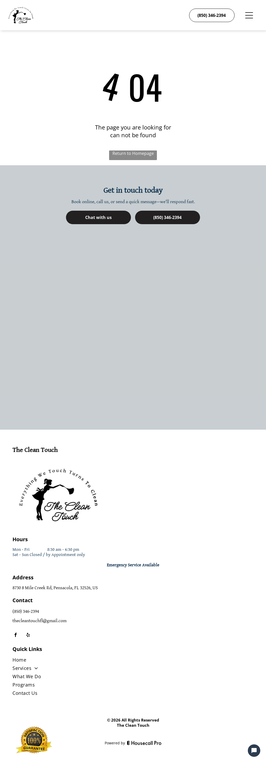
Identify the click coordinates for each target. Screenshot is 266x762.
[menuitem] (133, 661)
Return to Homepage (133, 153)
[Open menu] (249, 15)
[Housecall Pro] (144, 742)
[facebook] (15, 635)
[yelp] (28, 635)
